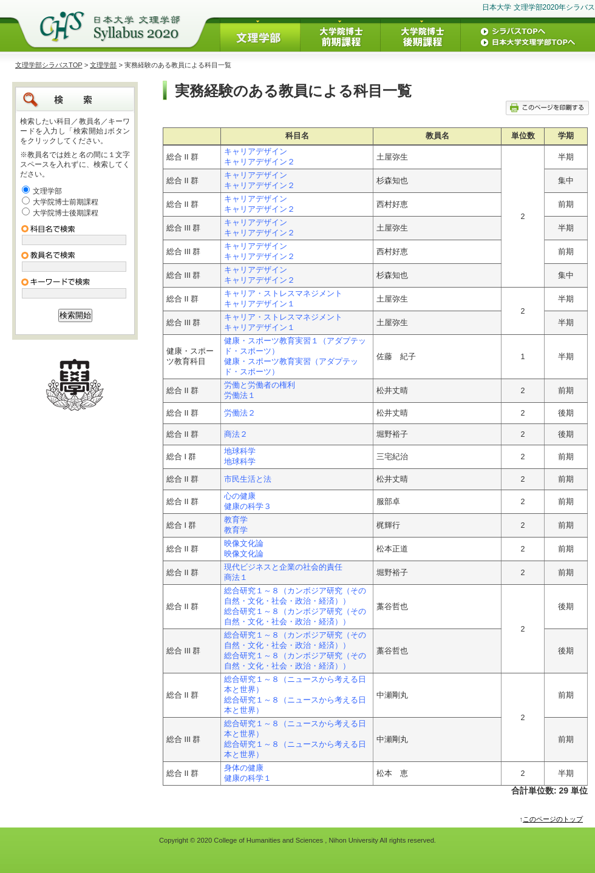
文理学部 (103, 65)
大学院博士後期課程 (65, 213)
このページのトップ (553, 819)
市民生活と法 (247, 479)
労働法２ (240, 413)
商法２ (236, 434)
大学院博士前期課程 (65, 202)
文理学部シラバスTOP (49, 65)
